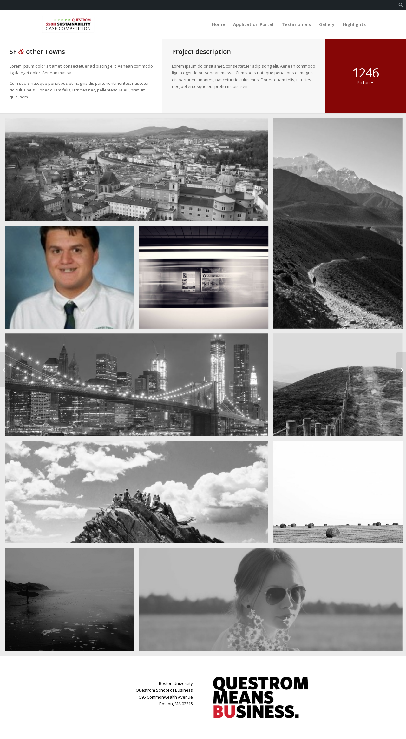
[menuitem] (401, 5)
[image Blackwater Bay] (72, 601)
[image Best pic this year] (139, 387)
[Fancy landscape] (401, 369)
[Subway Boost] (5, 369)
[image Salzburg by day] (139, 172)
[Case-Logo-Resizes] (68, 24)
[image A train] (206, 279)
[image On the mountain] (139, 494)
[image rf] (72, 279)
